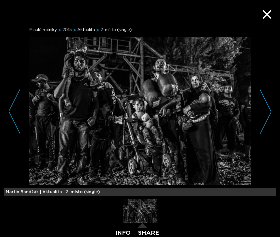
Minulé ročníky (43, 30)
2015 (67, 30)
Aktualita (86, 30)
